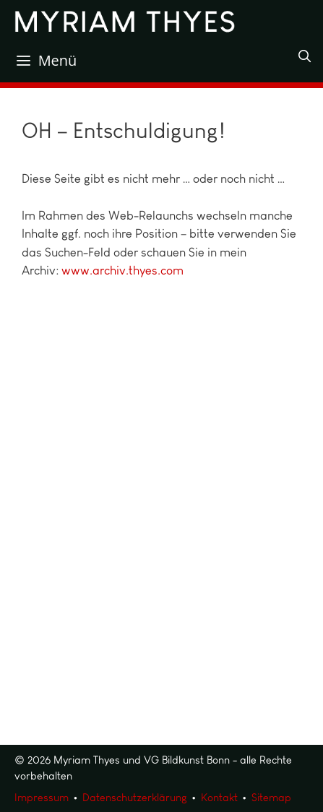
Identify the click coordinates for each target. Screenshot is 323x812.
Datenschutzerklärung (134, 797)
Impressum (41, 797)
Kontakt (219, 797)
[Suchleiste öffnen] (304, 56)
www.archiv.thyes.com (122, 270)
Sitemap (271, 797)
